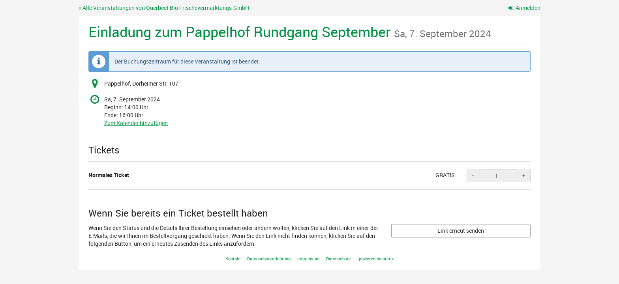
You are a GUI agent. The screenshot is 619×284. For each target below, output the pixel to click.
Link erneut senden (460, 230)
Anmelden (524, 7)
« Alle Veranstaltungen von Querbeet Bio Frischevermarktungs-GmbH (164, 7)
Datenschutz (338, 259)
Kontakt (233, 259)
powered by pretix (376, 259)
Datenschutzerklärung (269, 259)
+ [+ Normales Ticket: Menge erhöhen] (523, 175)
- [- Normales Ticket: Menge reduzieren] (473, 175)
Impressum (308, 259)
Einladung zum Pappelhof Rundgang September (289, 31)
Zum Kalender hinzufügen (136, 123)
